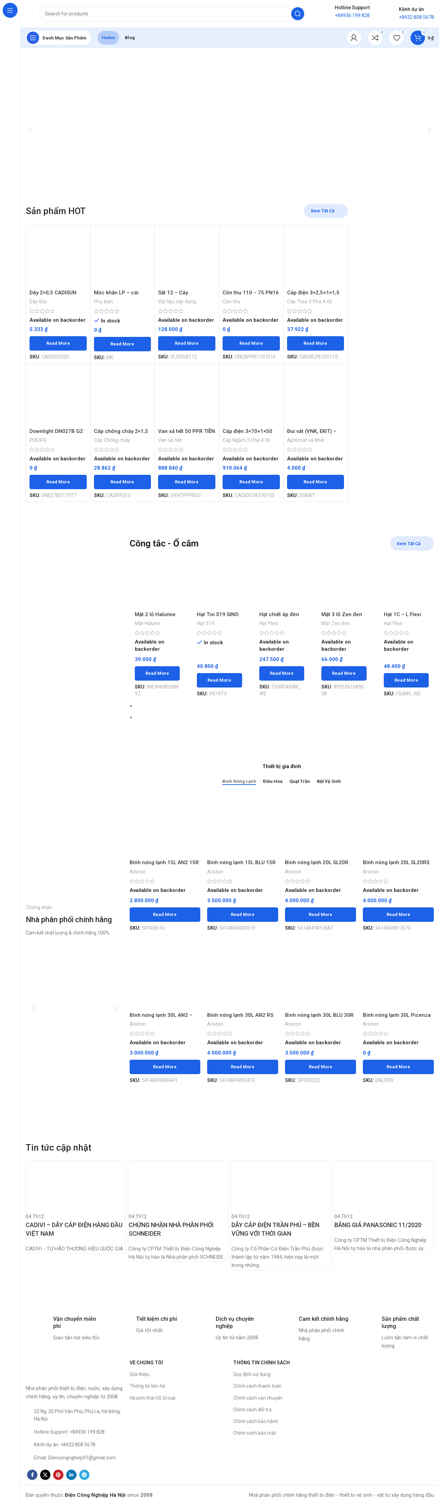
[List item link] (74, 1415)
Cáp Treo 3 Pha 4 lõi (309, 301)
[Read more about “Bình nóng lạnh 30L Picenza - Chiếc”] (398, 1067)
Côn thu (231, 301)
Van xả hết (170, 440)
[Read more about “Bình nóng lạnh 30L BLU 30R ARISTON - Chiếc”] (320, 1067)
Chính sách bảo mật (254, 1433)
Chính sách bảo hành (255, 1421)
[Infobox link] (64, 1329)
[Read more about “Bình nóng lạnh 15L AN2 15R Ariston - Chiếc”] (165, 914)
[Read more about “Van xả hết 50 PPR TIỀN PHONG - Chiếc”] (186, 482)
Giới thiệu (139, 1374)
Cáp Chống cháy (112, 440)
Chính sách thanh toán (257, 1386)
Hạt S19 (205, 623)
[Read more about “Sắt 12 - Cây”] (186, 343)
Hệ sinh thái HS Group (153, 1398)
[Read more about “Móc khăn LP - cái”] (122, 344)
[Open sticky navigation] (58, 38)
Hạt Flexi (268, 623)
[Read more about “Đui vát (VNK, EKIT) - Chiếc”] (315, 482)
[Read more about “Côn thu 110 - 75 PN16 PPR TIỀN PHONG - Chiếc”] (251, 343)
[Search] (172, 14)
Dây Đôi (38, 301)
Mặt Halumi (147, 623)
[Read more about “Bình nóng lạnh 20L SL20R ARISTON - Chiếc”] (320, 914)
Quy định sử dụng (252, 1374)
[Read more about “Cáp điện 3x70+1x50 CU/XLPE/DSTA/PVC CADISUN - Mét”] (251, 482)
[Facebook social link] (32, 1475)
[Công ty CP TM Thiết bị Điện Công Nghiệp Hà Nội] (385, 1408)
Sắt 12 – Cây (173, 293)
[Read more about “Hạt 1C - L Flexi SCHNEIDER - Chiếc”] (406, 680)
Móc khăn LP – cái (116, 293)
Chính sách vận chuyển (257, 1398)
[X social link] (45, 1475)
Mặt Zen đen (335, 623)
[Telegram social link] (84, 1475)
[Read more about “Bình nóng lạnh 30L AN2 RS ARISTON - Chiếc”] (242, 1067)
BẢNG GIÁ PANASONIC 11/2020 (378, 1224)
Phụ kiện (103, 301)
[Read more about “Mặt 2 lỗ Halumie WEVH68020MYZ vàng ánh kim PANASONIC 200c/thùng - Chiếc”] (157, 673)
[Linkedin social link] (71, 1475)
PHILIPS (37, 440)
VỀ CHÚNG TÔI (146, 1362)
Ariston (138, 871)
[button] (30, 130)
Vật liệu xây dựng (177, 301)
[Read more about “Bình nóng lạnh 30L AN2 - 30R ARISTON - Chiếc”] (165, 1067)
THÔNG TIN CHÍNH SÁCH (261, 1362)
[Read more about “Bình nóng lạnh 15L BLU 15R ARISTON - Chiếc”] (242, 914)
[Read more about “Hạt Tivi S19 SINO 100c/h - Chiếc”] (219, 680)
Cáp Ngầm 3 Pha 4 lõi (246, 440)
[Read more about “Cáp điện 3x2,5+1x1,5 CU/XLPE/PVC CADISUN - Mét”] (315, 343)
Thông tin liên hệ (147, 1386)
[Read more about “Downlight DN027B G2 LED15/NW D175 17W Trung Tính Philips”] (58, 482)
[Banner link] (74, 629)
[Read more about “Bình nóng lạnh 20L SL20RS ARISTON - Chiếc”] (398, 914)
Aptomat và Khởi (305, 440)
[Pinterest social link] (58, 1475)
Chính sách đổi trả (252, 1409)
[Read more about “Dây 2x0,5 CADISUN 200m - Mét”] (58, 343)
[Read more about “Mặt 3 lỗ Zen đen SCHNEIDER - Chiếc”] (344, 673)
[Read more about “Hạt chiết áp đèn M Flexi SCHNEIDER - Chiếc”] (282, 673)
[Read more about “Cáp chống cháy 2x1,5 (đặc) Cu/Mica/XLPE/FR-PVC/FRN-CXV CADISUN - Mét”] (122, 482)
